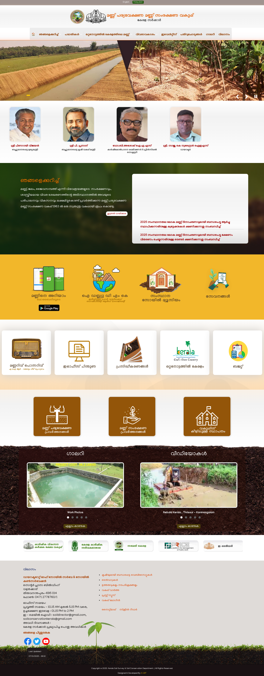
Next (246, 96)
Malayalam (138, 2)
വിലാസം (224, 34)
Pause (256, 96)
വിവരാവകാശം (147, 36)
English (126, 2)
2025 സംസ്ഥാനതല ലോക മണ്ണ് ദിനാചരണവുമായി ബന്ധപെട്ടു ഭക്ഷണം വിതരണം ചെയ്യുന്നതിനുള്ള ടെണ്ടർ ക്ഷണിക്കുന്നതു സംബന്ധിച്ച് (186, 238)
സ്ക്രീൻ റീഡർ (128, 608)
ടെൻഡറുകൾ (110, 579)
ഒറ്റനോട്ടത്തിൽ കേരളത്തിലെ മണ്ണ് (110, 36)
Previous (237, 96)
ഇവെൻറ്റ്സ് (169, 34)
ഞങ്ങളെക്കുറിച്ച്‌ (51, 36)
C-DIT (143, 672)
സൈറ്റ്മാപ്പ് (109, 608)
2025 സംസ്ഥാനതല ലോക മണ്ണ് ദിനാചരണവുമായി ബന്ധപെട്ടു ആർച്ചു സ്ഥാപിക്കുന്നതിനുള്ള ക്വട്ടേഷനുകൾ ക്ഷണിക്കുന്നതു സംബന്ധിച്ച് (185, 226)
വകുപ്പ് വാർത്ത (110, 589)
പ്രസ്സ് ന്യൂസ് (108, 594)
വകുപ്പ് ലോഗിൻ (111, 599)
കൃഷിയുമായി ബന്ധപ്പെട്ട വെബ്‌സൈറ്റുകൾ (127, 574)
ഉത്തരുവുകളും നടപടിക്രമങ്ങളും (119, 584)
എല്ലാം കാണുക (75, 525)
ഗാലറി (210, 34)
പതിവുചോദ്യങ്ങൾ (191, 34)
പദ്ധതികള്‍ (74, 36)
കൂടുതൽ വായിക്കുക (116, 213)
